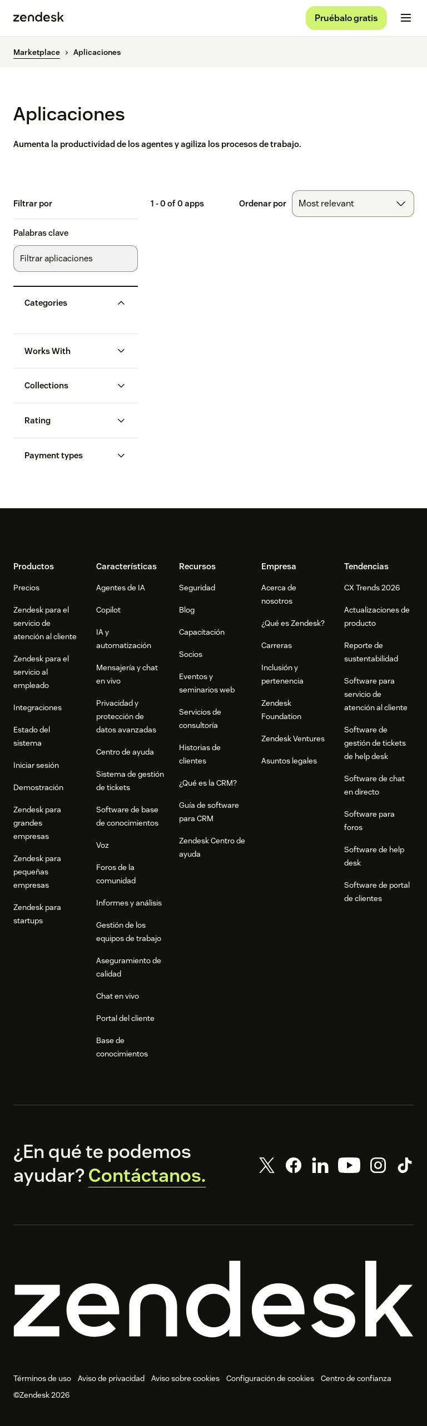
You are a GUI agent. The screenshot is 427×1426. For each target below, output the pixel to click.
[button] (66, 306)
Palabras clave (40, 237)
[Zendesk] (213, 1303)
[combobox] (353, 207)
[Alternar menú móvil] (406, 20)
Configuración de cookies (270, 1382)
